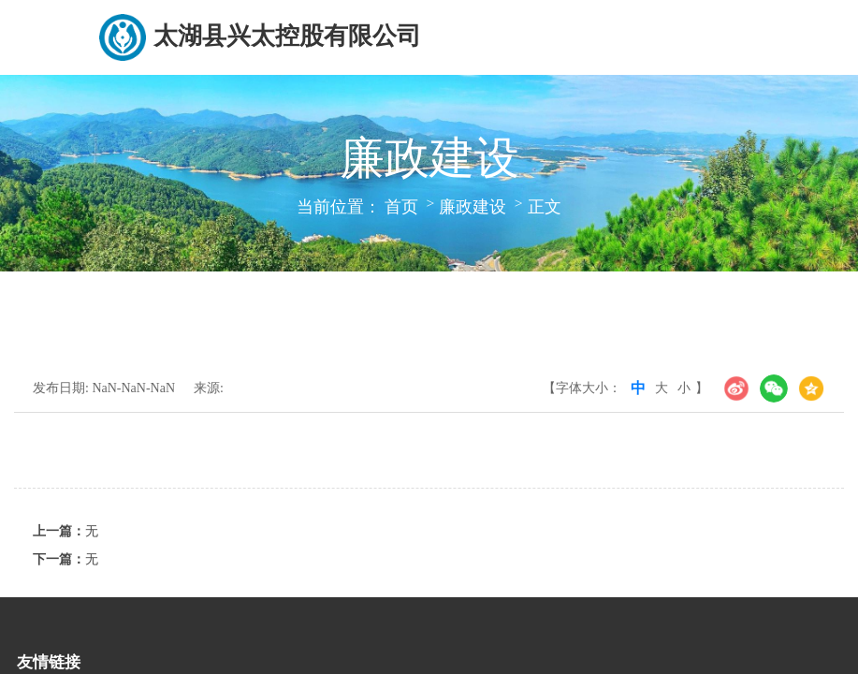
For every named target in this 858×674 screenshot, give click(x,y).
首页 (401, 207)
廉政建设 (472, 207)
